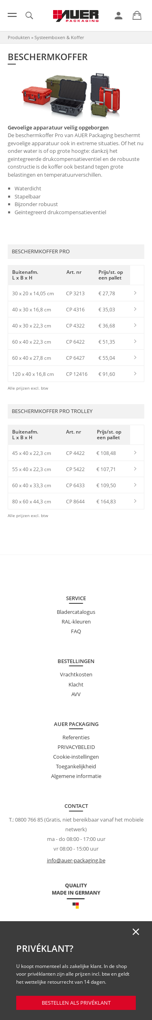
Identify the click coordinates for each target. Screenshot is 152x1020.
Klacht (76, 684)
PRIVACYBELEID (76, 747)
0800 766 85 (29, 819)
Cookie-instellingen (76, 756)
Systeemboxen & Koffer (59, 37)
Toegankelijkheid (76, 766)
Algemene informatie (76, 776)
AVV (76, 694)
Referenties (76, 737)
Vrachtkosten (76, 674)
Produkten (19, 37)
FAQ (76, 631)
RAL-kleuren (76, 621)
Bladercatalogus (76, 611)
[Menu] (12, 14)
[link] (118, 15)
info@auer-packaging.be (76, 860)
